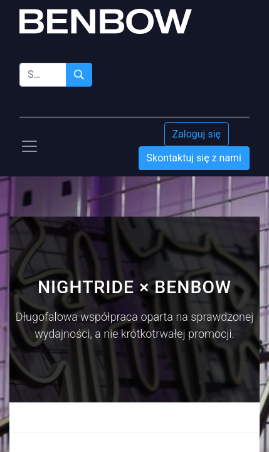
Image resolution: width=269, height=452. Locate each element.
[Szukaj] (79, 75)
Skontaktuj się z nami (194, 158)
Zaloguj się (196, 134)
